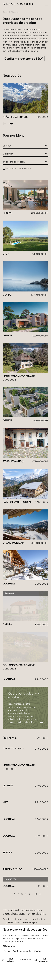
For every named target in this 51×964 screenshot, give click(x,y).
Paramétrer (26, 960)
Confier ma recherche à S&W (23, 58)
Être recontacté (14, 800)
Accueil (6, 12)
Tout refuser (8, 960)
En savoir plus (13, 860)
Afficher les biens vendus (18, 169)
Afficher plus (9, 946)
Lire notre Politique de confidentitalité (22, 951)
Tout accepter (41, 960)
